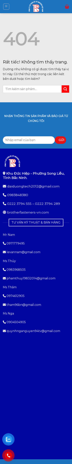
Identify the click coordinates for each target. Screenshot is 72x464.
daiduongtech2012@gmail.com (33, 186)
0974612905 (16, 296)
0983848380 (17, 195)
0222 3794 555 (19, 204)
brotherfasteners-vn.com (28, 212)
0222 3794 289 (47, 204)
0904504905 (16, 322)
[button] (6, 7)
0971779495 (14, 243)
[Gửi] (65, 89)
